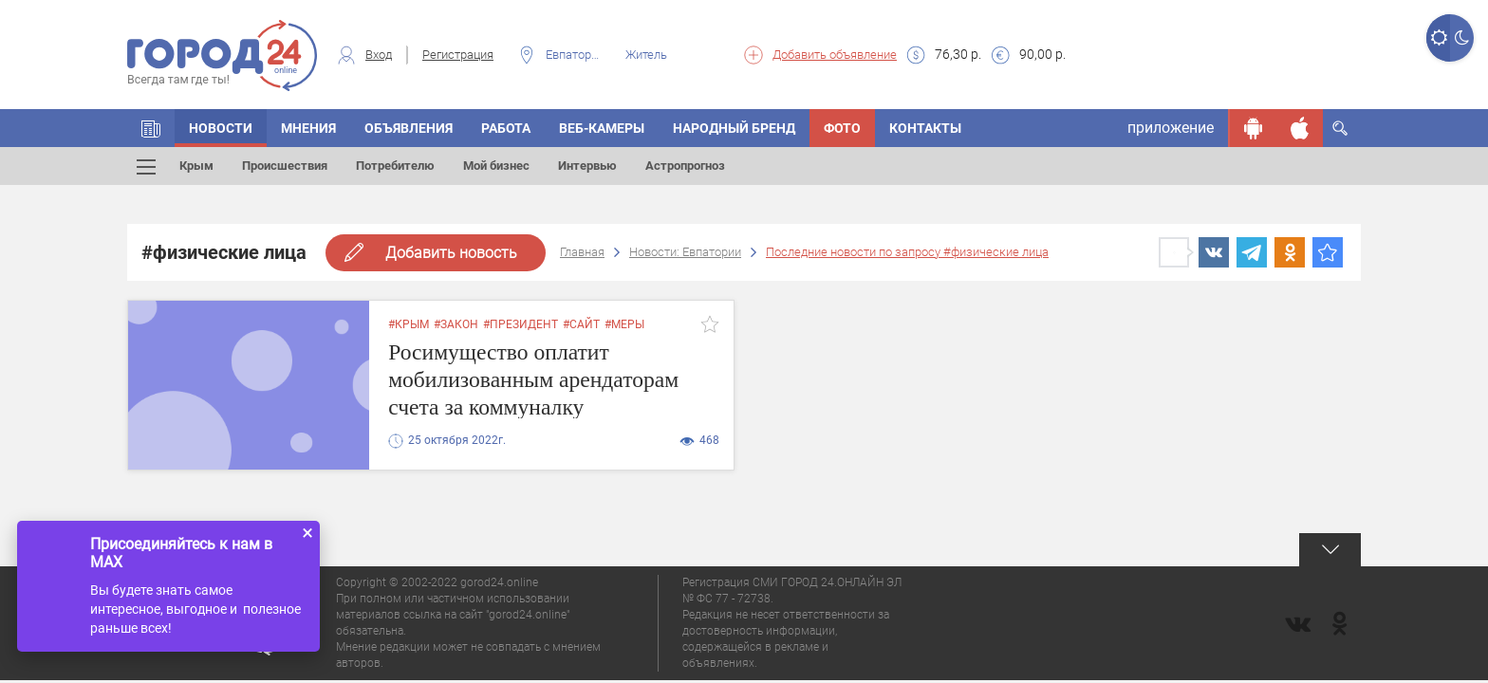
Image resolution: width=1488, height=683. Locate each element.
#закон (456, 324)
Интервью (587, 165)
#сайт (581, 324)
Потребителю (395, 165)
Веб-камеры (601, 128)
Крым (196, 165)
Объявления (408, 128)
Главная (582, 252)
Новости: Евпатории (685, 252)
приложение (1170, 128)
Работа (505, 128)
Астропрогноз (685, 165)
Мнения (308, 128)
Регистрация (457, 54)
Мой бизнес (496, 165)
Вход (378, 54)
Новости (220, 128)
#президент (520, 324)
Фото (842, 128)
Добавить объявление (834, 54)
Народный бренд (734, 128)
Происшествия (284, 165)
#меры (624, 324)
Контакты (925, 128)
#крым (408, 324)
